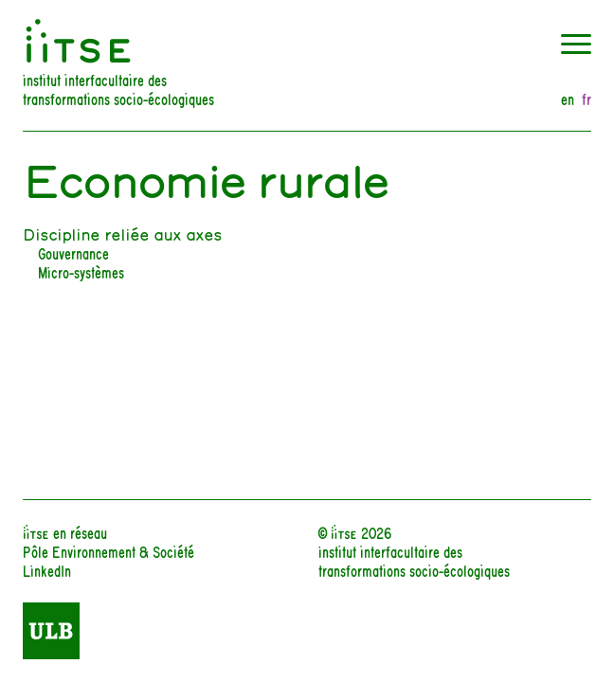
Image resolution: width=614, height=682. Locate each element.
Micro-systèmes (81, 271)
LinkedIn (47, 570)
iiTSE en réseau (65, 532)
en (567, 98)
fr (586, 98)
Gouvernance (73, 252)
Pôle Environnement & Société (108, 551)
